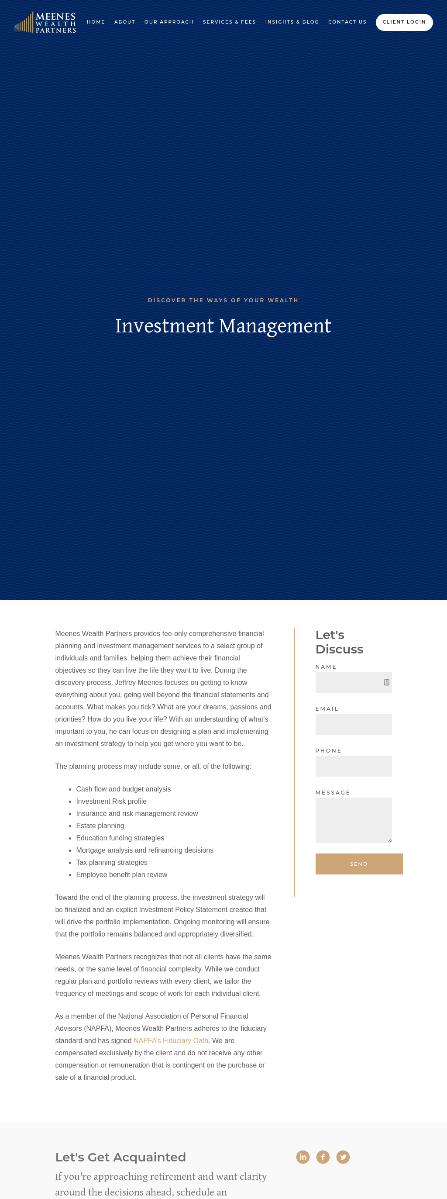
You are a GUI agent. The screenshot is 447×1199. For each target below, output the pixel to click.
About (124, 22)
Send (359, 864)
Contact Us (347, 22)
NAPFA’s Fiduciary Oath (171, 1040)
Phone (329, 750)
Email (327, 708)
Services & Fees (229, 22)
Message (333, 792)
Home (96, 22)
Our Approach (169, 22)
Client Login (404, 22)
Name (326, 666)
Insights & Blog (292, 22)
